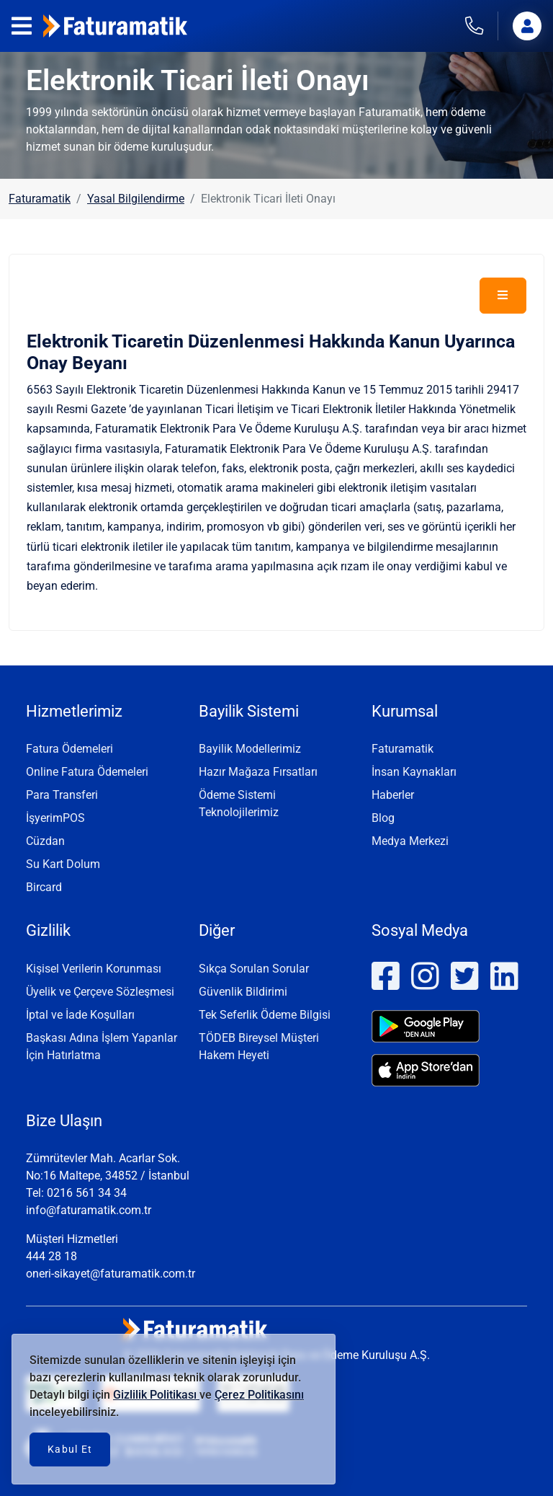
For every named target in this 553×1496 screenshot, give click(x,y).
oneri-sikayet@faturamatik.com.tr (110, 1273)
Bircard (44, 887)
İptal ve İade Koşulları (80, 1015)
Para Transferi (62, 795)
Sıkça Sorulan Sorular (254, 968)
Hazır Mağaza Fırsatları (258, 772)
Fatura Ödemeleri (69, 749)
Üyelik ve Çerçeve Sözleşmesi (100, 992)
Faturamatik (40, 198)
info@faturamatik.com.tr (88, 1210)
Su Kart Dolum (63, 864)
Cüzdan (45, 841)
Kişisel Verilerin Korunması (93, 968)
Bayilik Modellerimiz (250, 749)
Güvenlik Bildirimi (243, 992)
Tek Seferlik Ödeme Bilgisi (265, 1015)
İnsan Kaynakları (414, 772)
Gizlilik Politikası (156, 1395)
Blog (383, 818)
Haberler (393, 795)
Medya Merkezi (410, 841)
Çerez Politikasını (259, 1395)
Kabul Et (70, 1449)
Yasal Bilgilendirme (135, 198)
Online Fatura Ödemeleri (87, 772)
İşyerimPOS (55, 818)
